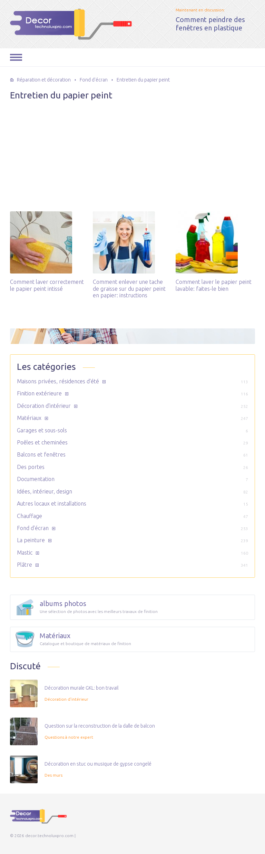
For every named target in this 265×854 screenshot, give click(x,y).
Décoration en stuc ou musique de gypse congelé (98, 764)
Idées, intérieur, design (44, 491)
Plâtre (24, 565)
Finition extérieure (39, 393)
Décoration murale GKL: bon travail (81, 688)
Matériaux (29, 418)
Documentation (36, 479)
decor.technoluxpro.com (47, 22)
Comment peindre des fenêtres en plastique (210, 24)
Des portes (31, 467)
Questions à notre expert (69, 737)
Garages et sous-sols (42, 430)
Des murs (53, 775)
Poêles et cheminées (42, 442)
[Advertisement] (132, 152)
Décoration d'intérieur (44, 406)
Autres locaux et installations (51, 503)
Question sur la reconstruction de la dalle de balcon (100, 726)
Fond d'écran (33, 528)
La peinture (31, 540)
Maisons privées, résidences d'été (58, 381)
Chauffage (29, 516)
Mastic (24, 552)
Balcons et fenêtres (41, 454)
